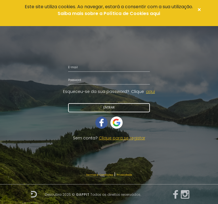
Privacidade (124, 175)
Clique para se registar (122, 138)
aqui (150, 91)
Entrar (109, 107)
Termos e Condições (99, 175)
